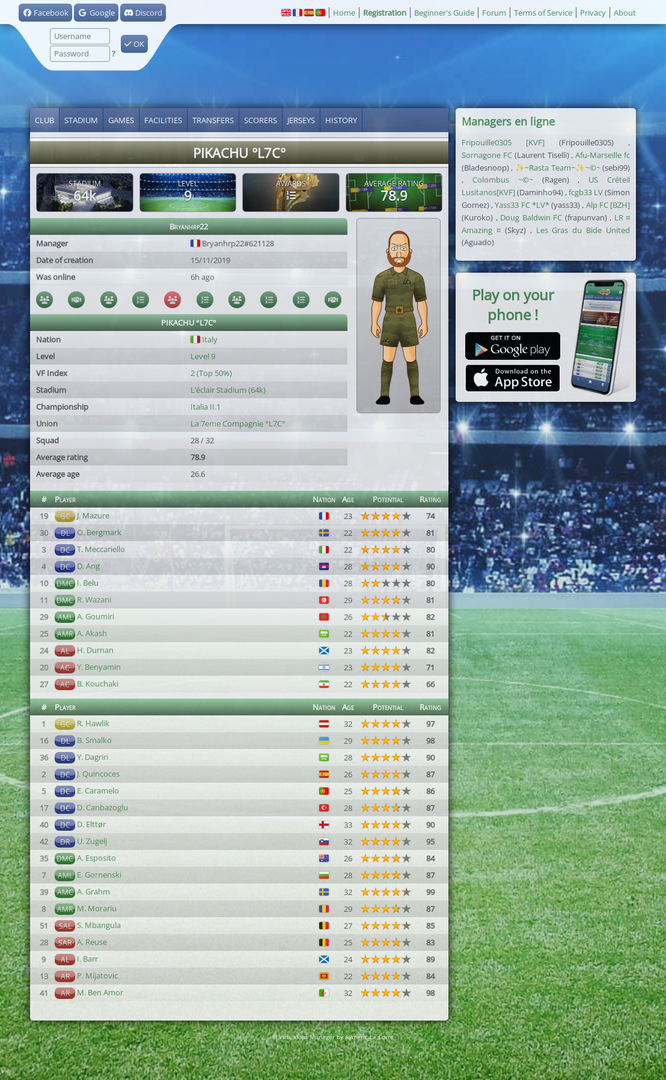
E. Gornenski (99, 874)
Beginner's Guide (444, 12)
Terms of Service (543, 12)
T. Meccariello (101, 549)
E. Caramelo (98, 790)
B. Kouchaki (97, 683)
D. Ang (88, 565)
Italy (204, 339)
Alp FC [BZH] (608, 204)
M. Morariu (97, 908)
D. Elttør (91, 824)
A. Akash (92, 633)
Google (96, 12)
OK (134, 43)
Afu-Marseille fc (602, 155)
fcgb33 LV (586, 192)
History (341, 120)
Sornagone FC (487, 155)
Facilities (163, 120)
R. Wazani (94, 599)
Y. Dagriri (92, 756)
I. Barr (87, 958)
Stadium (81, 120)
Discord (143, 12)
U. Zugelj (92, 841)
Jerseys (301, 120)
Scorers (260, 120)
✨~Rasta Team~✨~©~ (557, 167)
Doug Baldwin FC (531, 217)
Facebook (45, 12)
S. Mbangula (99, 925)
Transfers (213, 120)
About (625, 12)
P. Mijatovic (97, 975)
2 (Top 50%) (211, 373)
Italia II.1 (206, 406)
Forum (494, 12)
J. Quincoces (98, 773)
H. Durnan (95, 650)
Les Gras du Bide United (583, 230)
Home (344, 12)
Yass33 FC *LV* (522, 204)
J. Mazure (93, 515)
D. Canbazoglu (102, 807)
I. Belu (88, 582)
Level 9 (203, 356)
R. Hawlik (93, 723)
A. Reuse (92, 941)
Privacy (593, 12)
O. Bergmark (99, 532)
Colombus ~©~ (502, 179)
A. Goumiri (95, 616)
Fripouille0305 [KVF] (503, 142)
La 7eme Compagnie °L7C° (238, 423)
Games (121, 120)
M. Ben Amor (100, 992)
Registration (384, 12)
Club (44, 120)
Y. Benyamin (99, 666)
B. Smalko (94, 740)
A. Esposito (96, 857)
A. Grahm (93, 891)
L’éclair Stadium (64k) (228, 389)
